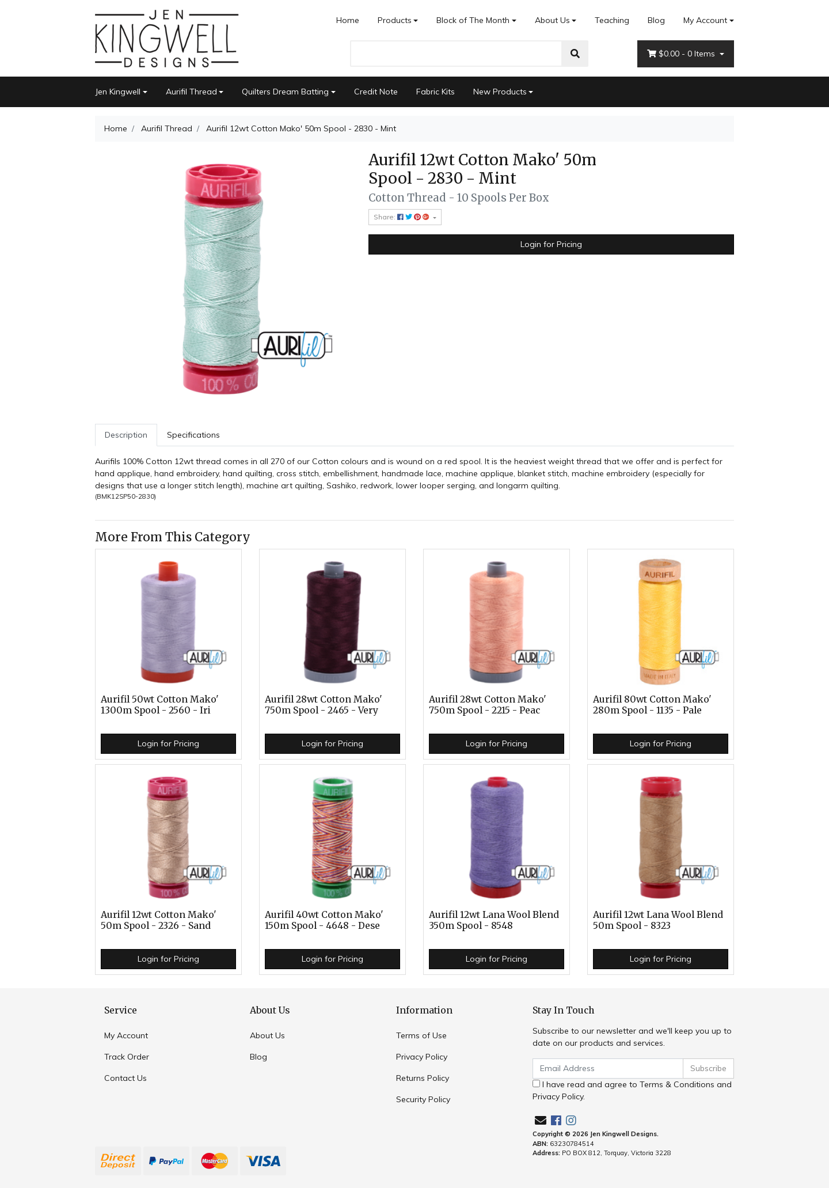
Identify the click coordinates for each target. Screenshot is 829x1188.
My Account (126, 1035)
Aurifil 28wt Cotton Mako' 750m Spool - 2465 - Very (323, 705)
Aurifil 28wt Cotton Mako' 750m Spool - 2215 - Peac (487, 705)
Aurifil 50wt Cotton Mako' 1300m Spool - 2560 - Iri (160, 705)
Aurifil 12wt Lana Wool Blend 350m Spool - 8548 (494, 920)
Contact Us (125, 1078)
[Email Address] (608, 1068)
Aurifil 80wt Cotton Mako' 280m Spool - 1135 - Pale (652, 705)
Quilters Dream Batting (285, 91)
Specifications (193, 435)
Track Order (126, 1057)
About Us (552, 20)
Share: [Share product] (402, 216)
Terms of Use (421, 1035)
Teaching (612, 20)
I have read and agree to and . (632, 1090)
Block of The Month (472, 20)
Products (395, 20)
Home (347, 20)
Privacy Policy (421, 1057)
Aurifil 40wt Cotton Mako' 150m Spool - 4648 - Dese (324, 920)
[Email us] (540, 1120)
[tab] (126, 435)
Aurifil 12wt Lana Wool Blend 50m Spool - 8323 (658, 920)
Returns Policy (422, 1078)
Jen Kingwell (117, 91)
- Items (682, 54)
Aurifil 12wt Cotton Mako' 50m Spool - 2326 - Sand (158, 920)
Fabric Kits (435, 91)
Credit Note (376, 91)
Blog (656, 20)
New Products (500, 91)
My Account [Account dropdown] (705, 20)
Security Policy (423, 1099)
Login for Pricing (551, 244)
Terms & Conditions (677, 1084)
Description (126, 435)
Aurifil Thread (191, 91)
